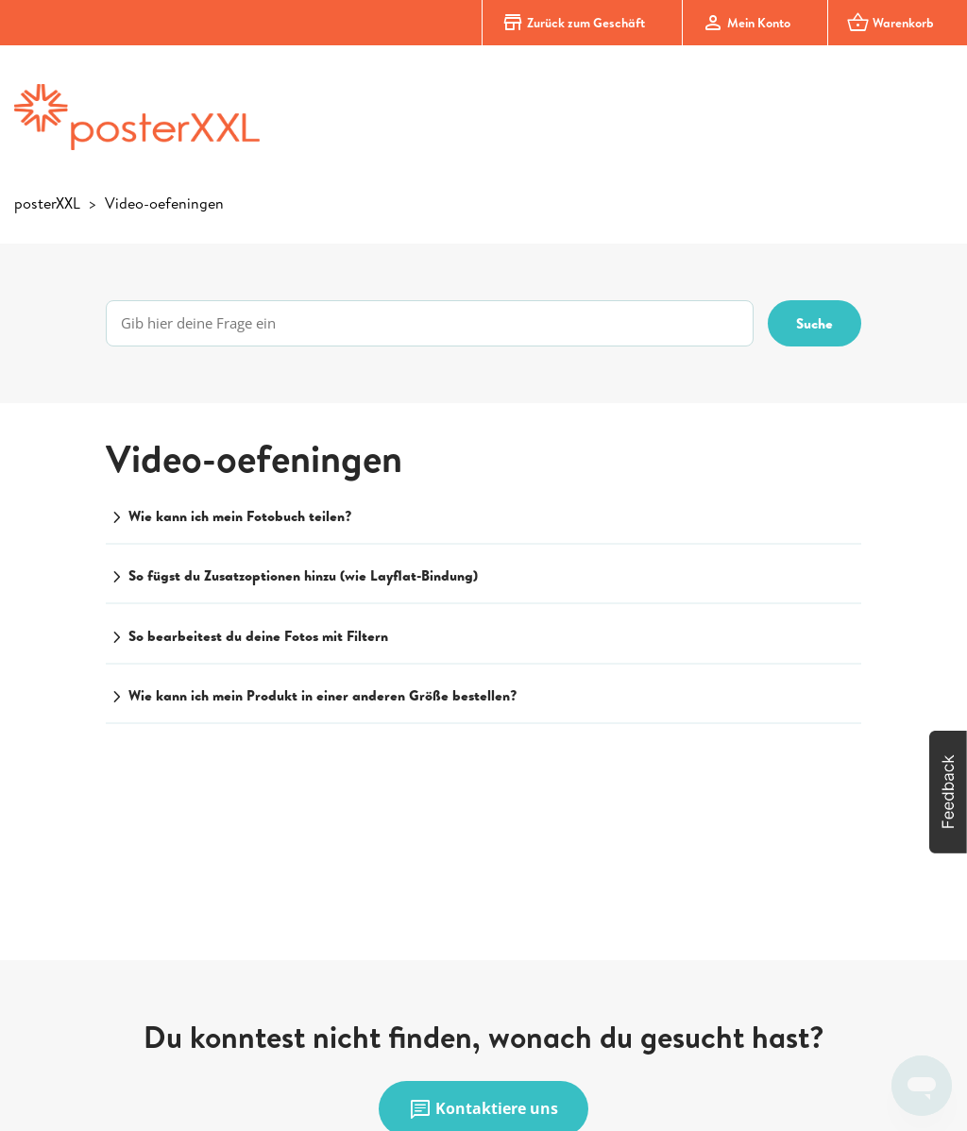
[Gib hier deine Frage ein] (430, 323)
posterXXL (47, 203)
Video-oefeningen (164, 203)
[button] (948, 792)
